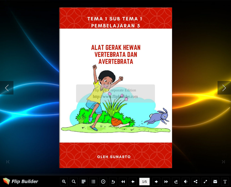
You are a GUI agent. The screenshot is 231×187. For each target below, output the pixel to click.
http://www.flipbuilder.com (115, 96)
